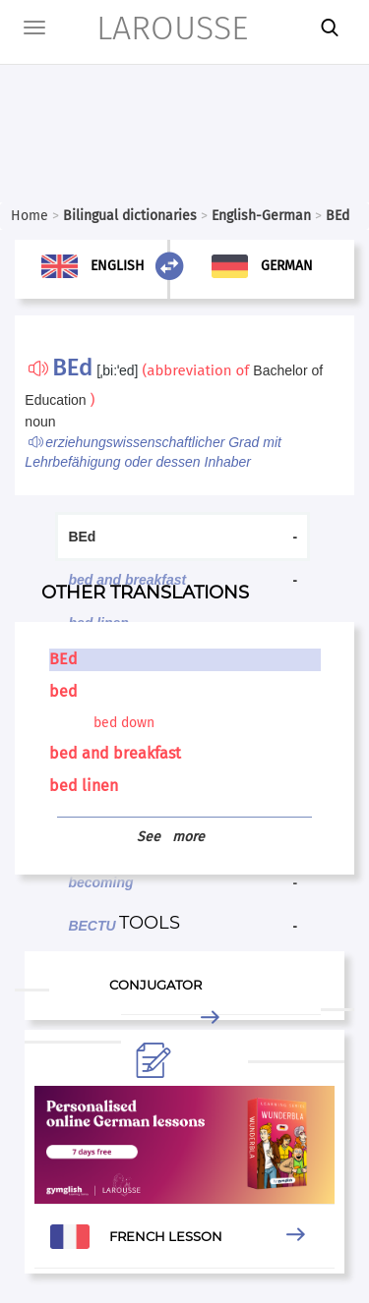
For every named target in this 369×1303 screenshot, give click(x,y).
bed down (123, 722)
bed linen (83, 785)
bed (63, 691)
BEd (63, 659)
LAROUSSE (145, 28)
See (171, 836)
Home (29, 215)
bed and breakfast (115, 753)
